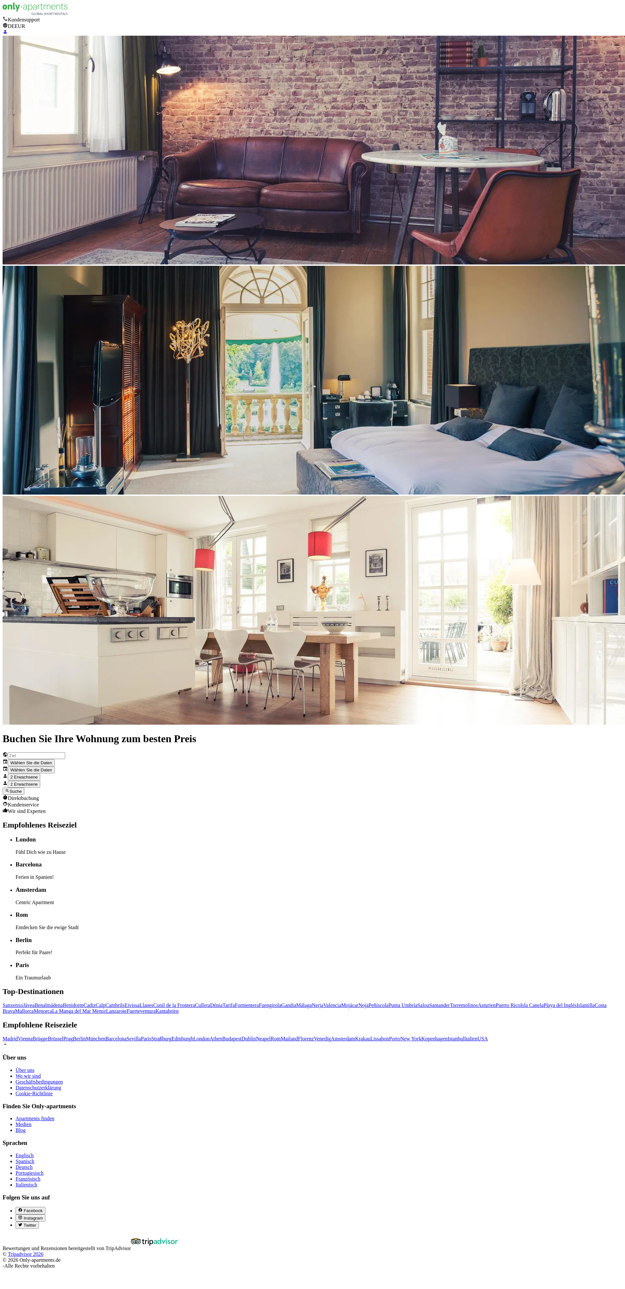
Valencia (332, 1005)
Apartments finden (35, 1118)
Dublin (249, 1038)
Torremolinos (464, 1005)
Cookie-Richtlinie (34, 1093)
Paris (146, 1038)
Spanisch (25, 1161)
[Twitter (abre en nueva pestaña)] (27, 1225)
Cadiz (90, 1005)
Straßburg (161, 1038)
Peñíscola (378, 1005)
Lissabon (379, 1038)
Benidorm (73, 1005)
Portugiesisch (29, 1173)
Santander (439, 1005)
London (202, 1038)
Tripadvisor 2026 (25, 1254)
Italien (471, 1038)
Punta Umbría (402, 1005)
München (95, 1038)
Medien (23, 1124)
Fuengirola (270, 1005)
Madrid (10, 1038)
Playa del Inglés (560, 1005)
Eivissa (131, 1005)
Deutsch (24, 1167)
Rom (276, 1038)
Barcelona (115, 1038)
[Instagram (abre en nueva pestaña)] (30, 1217)
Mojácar (349, 1005)
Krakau (362, 1038)
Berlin (79, 1038)
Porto (394, 1038)
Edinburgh (182, 1038)
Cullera (202, 1005)
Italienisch (26, 1184)
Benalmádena (49, 1005)
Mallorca (24, 1011)
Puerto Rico (508, 1005)
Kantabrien (167, 1011)
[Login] (5, 32)
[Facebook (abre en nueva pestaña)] (30, 1210)
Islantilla (586, 1005)
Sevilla (133, 1038)
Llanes (146, 1005)
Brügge (40, 1038)
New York (410, 1038)
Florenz (306, 1038)
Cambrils (114, 1005)
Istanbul (456, 1038)
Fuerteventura (141, 1011)
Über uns (25, 1070)
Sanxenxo (13, 1005)
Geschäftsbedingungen (39, 1082)
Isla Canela (532, 1005)
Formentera (247, 1005)
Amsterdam (343, 1038)
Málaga (304, 1005)
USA (483, 1038)
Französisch (28, 1179)
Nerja (318, 1005)
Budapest (232, 1038)
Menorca (43, 1011)
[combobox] (36, 755)
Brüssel (55, 1038)
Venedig (322, 1038)
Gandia (288, 1005)
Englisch (25, 1155)
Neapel (263, 1038)
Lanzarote (116, 1011)
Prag (68, 1038)
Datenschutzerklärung (38, 1087)
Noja (364, 1005)
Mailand (289, 1038)
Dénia (216, 1005)
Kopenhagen (434, 1038)
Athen (215, 1038)
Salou (423, 1005)
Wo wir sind (28, 1076)
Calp (100, 1005)
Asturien (487, 1005)
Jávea (29, 1005)
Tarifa (229, 1005)
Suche (13, 791)
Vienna (25, 1038)
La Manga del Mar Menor (79, 1011)
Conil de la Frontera (174, 1005)
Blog (21, 1130)
